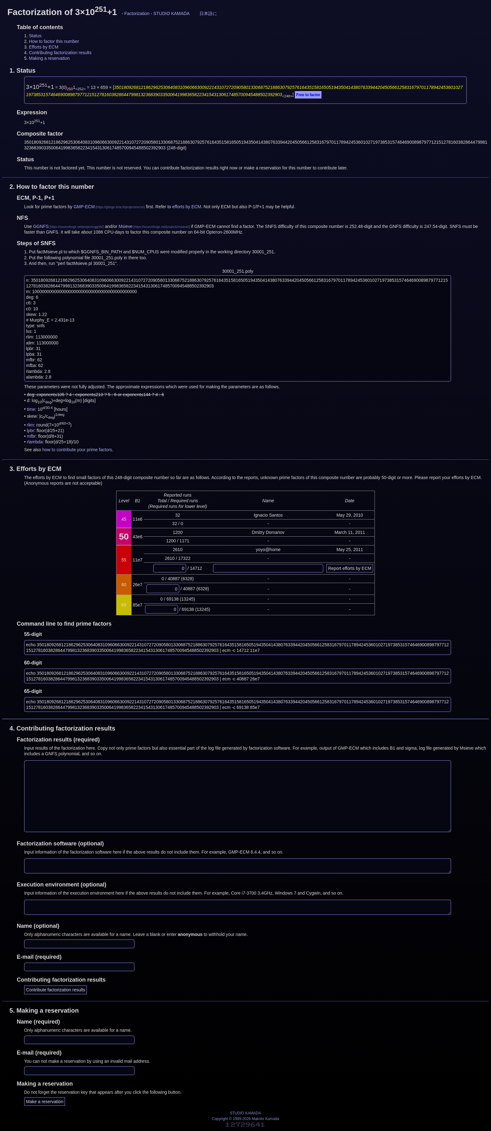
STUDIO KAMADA (171, 13)
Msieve (125, 226)
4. (62, 728)
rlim (30, 424)
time (31, 408)
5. (44, 1010)
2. (51, 186)
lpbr (30, 430)
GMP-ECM (84, 206)
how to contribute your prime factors (77, 449)
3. (35, 468)
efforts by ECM (186, 206)
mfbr (31, 436)
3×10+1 (40, 87)
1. (22, 70)
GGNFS (41, 226)
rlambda (35, 441)
